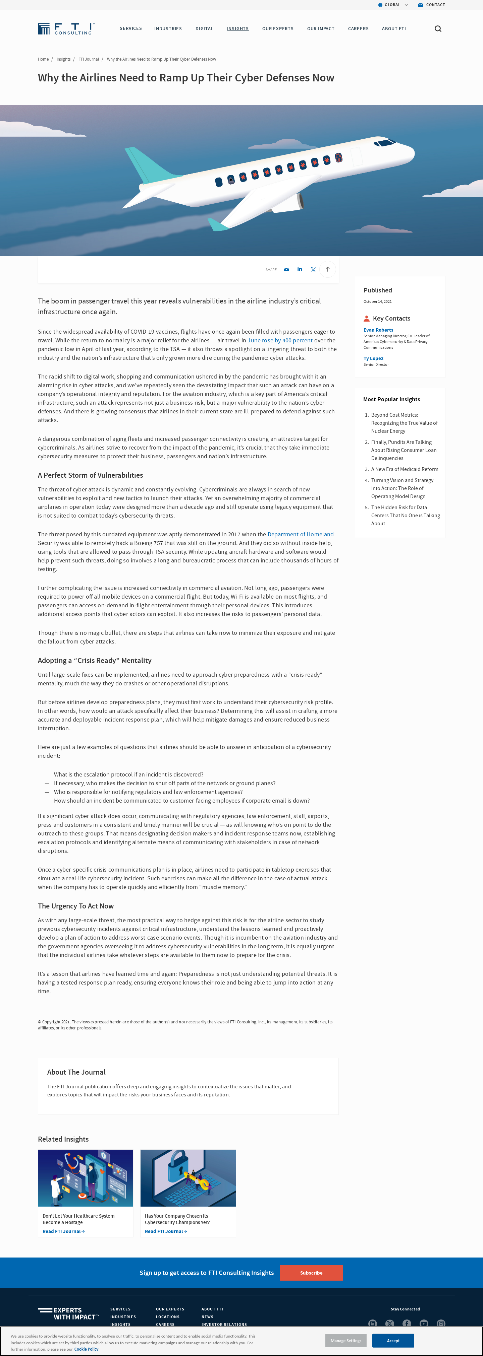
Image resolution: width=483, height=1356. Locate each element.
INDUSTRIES (169, 29)
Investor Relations (224, 1325)
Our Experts (170, 1309)
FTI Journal (88, 59)
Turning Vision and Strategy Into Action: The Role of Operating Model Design (402, 488)
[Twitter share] (313, 270)
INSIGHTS (239, 29)
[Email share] (286, 270)
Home (43, 59)
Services (120, 1309)
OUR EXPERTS (279, 29)
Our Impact (322, 29)
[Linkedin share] (299, 270)
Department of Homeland (301, 534)
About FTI (212, 1309)
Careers (165, 1325)
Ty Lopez (373, 358)
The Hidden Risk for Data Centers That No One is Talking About (405, 515)
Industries (123, 1317)
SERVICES (131, 29)
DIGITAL (206, 29)
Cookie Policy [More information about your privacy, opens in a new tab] (86, 1349)
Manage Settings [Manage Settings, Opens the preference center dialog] (346, 1340)
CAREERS (360, 29)
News (208, 1317)
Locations (168, 1317)
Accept (393, 1340)
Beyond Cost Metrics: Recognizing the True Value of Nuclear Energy (404, 423)
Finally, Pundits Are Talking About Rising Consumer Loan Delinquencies (404, 450)
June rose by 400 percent (280, 340)
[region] (241, 1341)
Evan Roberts (378, 330)
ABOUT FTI (395, 29)
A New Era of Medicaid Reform (404, 469)
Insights (63, 59)
